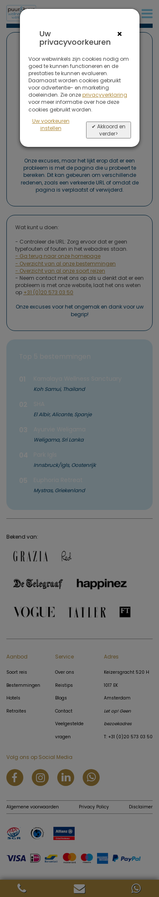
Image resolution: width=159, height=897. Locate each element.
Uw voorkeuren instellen (51, 124)
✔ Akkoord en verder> (109, 130)
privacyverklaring (104, 94)
